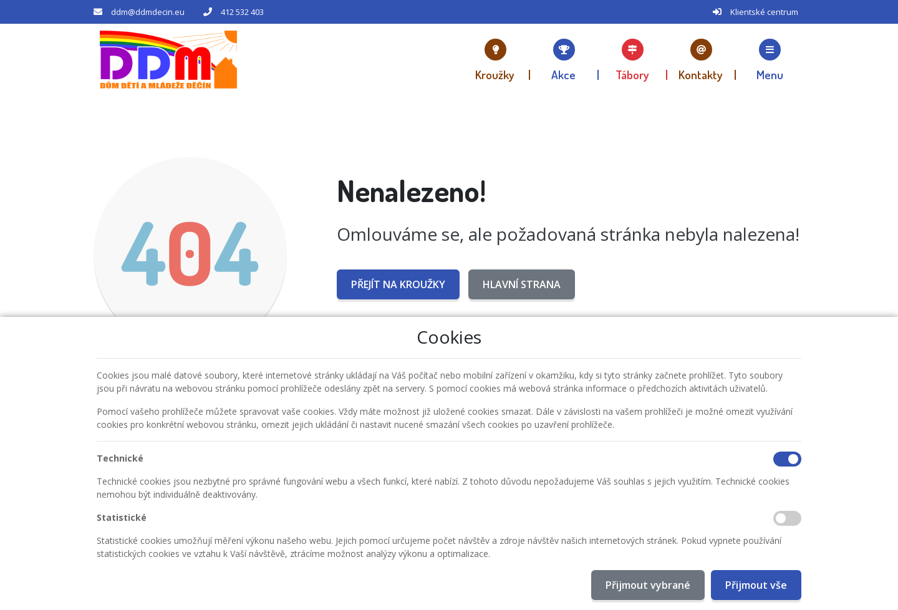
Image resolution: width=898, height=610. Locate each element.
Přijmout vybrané (648, 585)
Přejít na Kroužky (398, 284)
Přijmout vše (756, 585)
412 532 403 (242, 11)
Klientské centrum (764, 11)
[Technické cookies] (787, 459)
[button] (770, 59)
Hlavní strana (522, 284)
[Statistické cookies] (787, 518)
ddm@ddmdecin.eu (148, 11)
